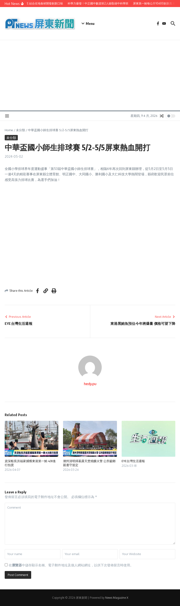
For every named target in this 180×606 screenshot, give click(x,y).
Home (9, 130)
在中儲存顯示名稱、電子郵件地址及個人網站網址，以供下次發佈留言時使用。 (71, 565)
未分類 (20, 130)
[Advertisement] (90, 75)
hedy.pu (90, 384)
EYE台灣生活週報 (133, 461)
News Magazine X (116, 597)
